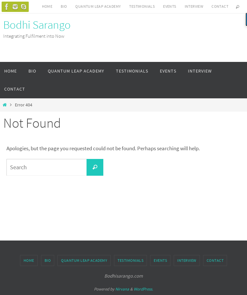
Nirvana (122, 289)
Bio (64, 6)
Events (169, 6)
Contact (219, 6)
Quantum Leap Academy (98, 6)
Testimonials (142, 6)
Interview (194, 6)
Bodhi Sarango (37, 25)
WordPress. (143, 289)
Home (47, 6)
